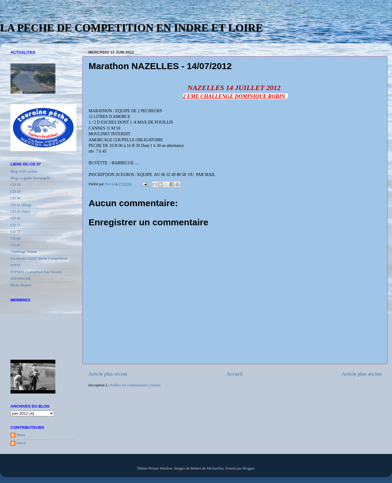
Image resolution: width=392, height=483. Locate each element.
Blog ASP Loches (23, 171)
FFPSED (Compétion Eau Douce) (36, 272)
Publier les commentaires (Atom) (135, 385)
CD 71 (15, 225)
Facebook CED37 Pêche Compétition (38, 258)
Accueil (234, 374)
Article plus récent (107, 374)
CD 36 (15, 198)
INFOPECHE (20, 279)
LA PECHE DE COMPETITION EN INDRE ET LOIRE (131, 28)
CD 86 (15, 238)
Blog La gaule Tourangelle (30, 178)
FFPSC (15, 265)
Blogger (248, 468)
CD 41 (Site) (20, 211)
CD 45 (15, 218)
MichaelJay (215, 468)
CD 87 (15, 245)
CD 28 (15, 191)
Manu (20, 435)
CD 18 (15, 185)
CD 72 (15, 232)
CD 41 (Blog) (20, 205)
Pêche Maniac (21, 285)
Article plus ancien (362, 374)
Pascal (21, 443)
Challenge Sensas (23, 252)
